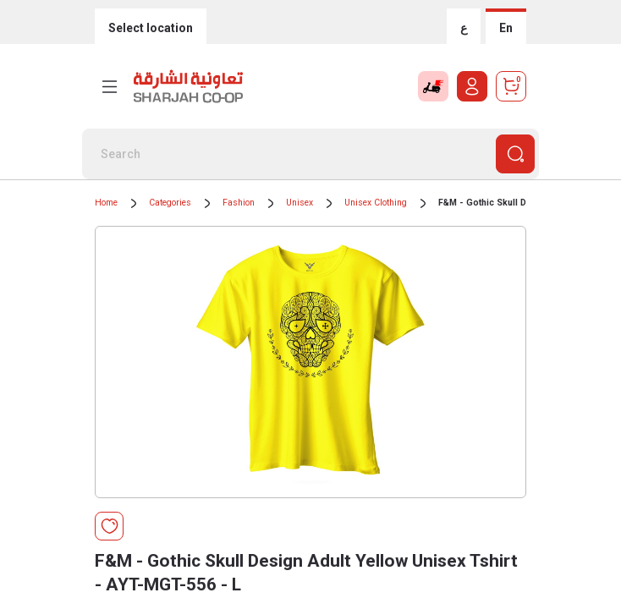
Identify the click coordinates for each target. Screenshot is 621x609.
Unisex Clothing (375, 202)
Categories (170, 202)
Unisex (299, 202)
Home (106, 202)
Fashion (239, 202)
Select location (150, 28)
